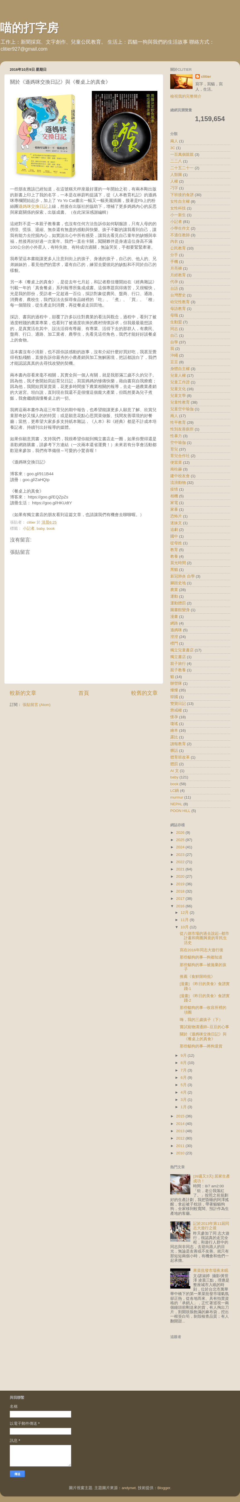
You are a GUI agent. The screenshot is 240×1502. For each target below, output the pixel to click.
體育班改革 (180, 757)
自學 (174, 342)
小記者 (29, 528)
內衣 (174, 241)
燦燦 (174, 690)
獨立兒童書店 (182, 650)
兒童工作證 (180, 382)
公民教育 (178, 248)
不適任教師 (180, 235)
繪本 (174, 730)
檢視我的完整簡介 (185, 96)
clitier (206, 76)
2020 (181, 876)
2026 (181, 832)
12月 (185, 912)
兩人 (174, 141)
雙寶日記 (178, 703)
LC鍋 (174, 790)
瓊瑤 (174, 724)
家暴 (174, 509)
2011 (181, 1146)
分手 (174, 255)
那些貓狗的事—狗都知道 (201, 957)
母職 (174, 315)
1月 (184, 1107)
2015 (181, 1116)
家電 (174, 503)
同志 (174, 329)
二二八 (176, 161)
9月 (184, 1055)
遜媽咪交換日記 (33, 206)
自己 (174, 335)
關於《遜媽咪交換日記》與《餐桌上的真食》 (203, 1036)
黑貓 (174, 570)
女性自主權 (180, 201)
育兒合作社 (180, 456)
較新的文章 (23, 693)
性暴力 (176, 436)
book (51, 528)
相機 (174, 496)
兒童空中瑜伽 (182, 409)
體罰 (174, 764)
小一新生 (178, 215)
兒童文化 (178, 389)
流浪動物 (178, 483)
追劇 (174, 530)
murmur (176, 797)
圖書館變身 (180, 610)
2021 (181, 869)
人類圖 (176, 175)
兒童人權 (178, 375)
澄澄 (174, 637)
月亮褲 (176, 268)
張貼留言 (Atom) (37, 705)
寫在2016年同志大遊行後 (201, 950)
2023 (181, 855)
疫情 (174, 489)
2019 (181, 884)
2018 (181, 891)
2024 (181, 847)
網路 (174, 623)
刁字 (174, 188)
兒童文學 (178, 396)
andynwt (129, 1488)
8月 (184, 1063)
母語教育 (178, 309)
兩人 (174, 416)
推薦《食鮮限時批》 (197, 976)
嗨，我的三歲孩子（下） (201, 1020)
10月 (185, 927)
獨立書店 (178, 657)
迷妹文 (176, 523)
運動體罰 (178, 603)
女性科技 (178, 208)
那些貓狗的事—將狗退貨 (201, 1046)
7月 (184, 1070)
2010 (181, 1153)
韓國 (174, 697)
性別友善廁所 (182, 429)
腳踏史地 (178, 583)
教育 (174, 550)
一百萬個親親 (182, 154)
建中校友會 (180, 476)
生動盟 (176, 322)
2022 (181, 862)
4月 (184, 1092)
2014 (181, 1124)
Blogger (163, 1488)
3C (172, 148)
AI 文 (174, 771)
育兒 (174, 449)
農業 (174, 590)
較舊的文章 (144, 693)
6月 (184, 1077)
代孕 (174, 282)
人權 (174, 181)
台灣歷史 (178, 295)
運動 (174, 596)
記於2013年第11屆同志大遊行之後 (211, 1225)
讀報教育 (178, 744)
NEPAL (176, 804)
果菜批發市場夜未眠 (210, 1270)
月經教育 (178, 275)
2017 (181, 898)
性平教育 (178, 422)
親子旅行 (178, 663)
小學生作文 (180, 228)
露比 (174, 737)
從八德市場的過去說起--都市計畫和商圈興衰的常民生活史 (204, 938)
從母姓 (176, 543)
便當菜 (176, 462)
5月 (184, 1085)
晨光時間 (178, 563)
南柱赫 (176, 469)
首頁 (83, 693)
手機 (174, 262)
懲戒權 (176, 710)
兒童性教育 (180, 402)
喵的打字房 (29, 27)
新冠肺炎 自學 (182, 576)
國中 (174, 536)
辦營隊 (176, 683)
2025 (181, 840)
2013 (181, 1131)
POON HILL (180, 811)
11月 (185, 920)
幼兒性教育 (180, 302)
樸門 (174, 643)
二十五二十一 (182, 168)
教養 (174, 556)
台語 (174, 288)
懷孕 (174, 717)
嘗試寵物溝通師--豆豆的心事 (204, 1027)
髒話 (174, 750)
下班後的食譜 (182, 195)
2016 (181, 906)
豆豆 (174, 362)
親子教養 (178, 670)
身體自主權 (180, 369)
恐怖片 (176, 516)
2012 (181, 1138)
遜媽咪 (176, 630)
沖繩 (174, 355)
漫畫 (174, 617)
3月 (184, 1100)
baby (40, 528)
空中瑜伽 (178, 443)
